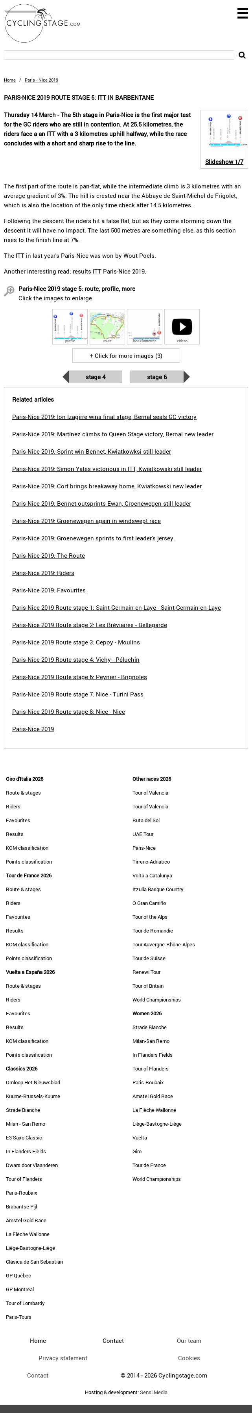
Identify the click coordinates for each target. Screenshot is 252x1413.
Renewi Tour (146, 972)
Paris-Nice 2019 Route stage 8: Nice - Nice (68, 711)
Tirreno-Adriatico (151, 861)
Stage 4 (95, 377)
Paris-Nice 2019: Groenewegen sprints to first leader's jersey (92, 538)
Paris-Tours (18, 1316)
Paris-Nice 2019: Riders (43, 573)
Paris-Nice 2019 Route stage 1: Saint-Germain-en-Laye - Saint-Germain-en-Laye (116, 607)
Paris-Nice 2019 (33, 729)
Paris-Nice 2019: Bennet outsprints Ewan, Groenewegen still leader (101, 503)
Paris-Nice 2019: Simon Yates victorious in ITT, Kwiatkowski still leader (107, 469)
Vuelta (139, 1137)
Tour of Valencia (150, 792)
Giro (137, 1151)
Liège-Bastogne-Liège (30, 1247)
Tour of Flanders (24, 1178)
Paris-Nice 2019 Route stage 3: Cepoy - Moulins (76, 642)
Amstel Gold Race (26, 1220)
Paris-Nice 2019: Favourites (49, 590)
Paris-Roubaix (21, 1192)
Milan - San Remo (25, 1123)
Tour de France (149, 1165)
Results (15, 834)
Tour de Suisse (149, 958)
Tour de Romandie (152, 930)
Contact (37, 1375)
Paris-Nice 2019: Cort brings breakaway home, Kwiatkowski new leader (107, 486)
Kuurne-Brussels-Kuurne (33, 1096)
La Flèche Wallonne (28, 1234)
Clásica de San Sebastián (34, 1261)
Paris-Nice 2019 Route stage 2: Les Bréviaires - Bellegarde (89, 625)
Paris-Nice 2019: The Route (48, 555)
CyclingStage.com (47, 23)
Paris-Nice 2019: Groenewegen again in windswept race (86, 521)
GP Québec (18, 1275)
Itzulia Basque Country (158, 889)
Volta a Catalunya (152, 875)
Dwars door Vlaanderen (32, 1165)
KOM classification (27, 847)
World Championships (156, 999)
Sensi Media (153, 1392)
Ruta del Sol (146, 820)
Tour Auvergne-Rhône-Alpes (163, 944)
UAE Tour (142, 834)
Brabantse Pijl (21, 1206)
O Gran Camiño (149, 903)
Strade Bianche (23, 1109)
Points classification (29, 861)
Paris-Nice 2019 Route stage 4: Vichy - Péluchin (76, 659)
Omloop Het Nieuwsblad (33, 1082)
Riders (13, 806)
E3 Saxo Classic (24, 1137)
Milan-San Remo (150, 1040)
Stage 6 (157, 377)
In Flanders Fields (26, 1151)
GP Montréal (20, 1289)
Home (10, 80)
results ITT (87, 271)
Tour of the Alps (149, 916)
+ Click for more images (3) (126, 355)
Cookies (189, 1358)
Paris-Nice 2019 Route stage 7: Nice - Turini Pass (77, 694)
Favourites (18, 820)
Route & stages (23, 792)
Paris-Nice (144, 847)
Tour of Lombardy (25, 1303)
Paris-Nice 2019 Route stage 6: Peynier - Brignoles (79, 677)
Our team (189, 1340)
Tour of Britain (148, 985)
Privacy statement (63, 1358)
